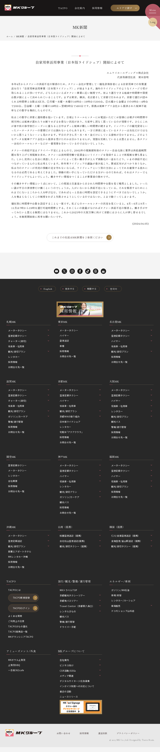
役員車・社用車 (16, 346)
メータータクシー (69, 331)
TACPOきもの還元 (18, 630)
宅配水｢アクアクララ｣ (71, 433)
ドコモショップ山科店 (122, 614)
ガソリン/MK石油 (120, 593)
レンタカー (14, 357)
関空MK (11, 459)
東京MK (63, 322)
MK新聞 (21, 36)
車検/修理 (116, 598)
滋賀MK (11, 382)
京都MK (63, 382)
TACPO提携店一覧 (18, 636)
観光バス (115, 423)
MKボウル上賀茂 (17, 664)
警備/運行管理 (15, 423)
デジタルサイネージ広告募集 (75, 685)
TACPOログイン (21, 612)
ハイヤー (64, 336)
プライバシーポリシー (126, 738)
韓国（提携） (117, 529)
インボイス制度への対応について (77, 690)
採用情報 (97, 8)
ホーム (9, 36)
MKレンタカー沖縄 (18, 559)
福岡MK (114, 459)
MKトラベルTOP (69, 593)
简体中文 (69, 289)
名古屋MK (115, 322)
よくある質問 (15, 620)
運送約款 (101, 738)
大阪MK (114, 382)
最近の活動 (65, 696)
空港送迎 (64, 341)
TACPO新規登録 (21, 601)
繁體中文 (92, 289)
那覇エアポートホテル (19, 554)
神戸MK (63, 459)
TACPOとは (14, 593)
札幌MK (11, 322)
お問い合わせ (63, 738)
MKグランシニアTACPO (21, 641)
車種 (62, 346)
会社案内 (80, 8)
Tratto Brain (148, 745)
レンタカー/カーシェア (123, 604)
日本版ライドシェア (70, 423)
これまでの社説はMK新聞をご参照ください (77, 237)
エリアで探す (124, 8)
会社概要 (12, 483)
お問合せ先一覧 (16, 368)
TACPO (63, 8)
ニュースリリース (69, 701)
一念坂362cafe (16, 675)
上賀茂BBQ (14, 669)
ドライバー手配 (68, 630)
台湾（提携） (66, 529)
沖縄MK (11, 529)
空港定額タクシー (17, 467)
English (47, 289)
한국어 (114, 289)
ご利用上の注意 (16, 625)
